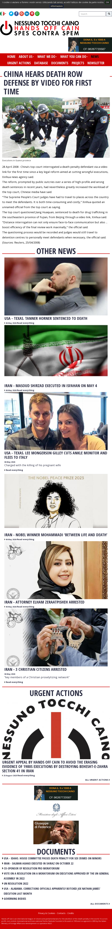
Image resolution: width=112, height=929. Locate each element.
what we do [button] (47, 56)
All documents (100, 903)
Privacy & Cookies (46, 913)
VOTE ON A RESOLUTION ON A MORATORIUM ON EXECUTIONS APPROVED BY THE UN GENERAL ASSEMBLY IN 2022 (56, 876)
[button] (4, 13)
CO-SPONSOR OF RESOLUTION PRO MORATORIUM (31, 868)
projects (78, 63)
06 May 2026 (11, 323)
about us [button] (26, 56)
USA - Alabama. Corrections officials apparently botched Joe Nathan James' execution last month (52, 891)
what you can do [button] (74, 56)
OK (107, 2)
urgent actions (19, 63)
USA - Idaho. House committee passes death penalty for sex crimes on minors (53, 858)
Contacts (61, 913)
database (41, 63)
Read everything (25, 323)
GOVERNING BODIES (15, 899)
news (95, 56)
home (11, 56)
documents (59, 63)
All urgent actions (97, 779)
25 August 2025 (11, 775)
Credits (70, 913)
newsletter (96, 63)
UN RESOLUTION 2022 (16, 883)
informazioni (57, 6)
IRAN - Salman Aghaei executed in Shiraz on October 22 (38, 863)
